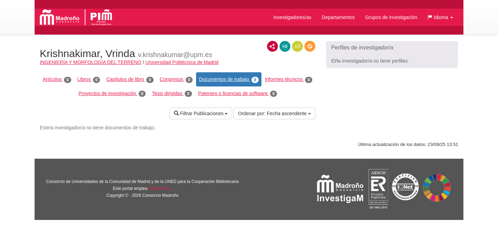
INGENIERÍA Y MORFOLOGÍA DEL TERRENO (90, 62)
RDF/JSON (309, 46)
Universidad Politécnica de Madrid (182, 62)
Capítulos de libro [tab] (130, 79)
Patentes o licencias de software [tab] (237, 94)
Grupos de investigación (391, 17)
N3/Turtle (297, 46)
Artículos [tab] (57, 79)
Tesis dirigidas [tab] (172, 94)
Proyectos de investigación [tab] (112, 94)
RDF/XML (272, 46)
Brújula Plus (160, 188)
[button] (440, 17)
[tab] (392, 47)
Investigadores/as (293, 17)
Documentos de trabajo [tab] (228, 79)
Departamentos (338, 17)
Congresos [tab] (176, 79)
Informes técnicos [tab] (288, 79)
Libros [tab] (88, 79)
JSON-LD (284, 46)
